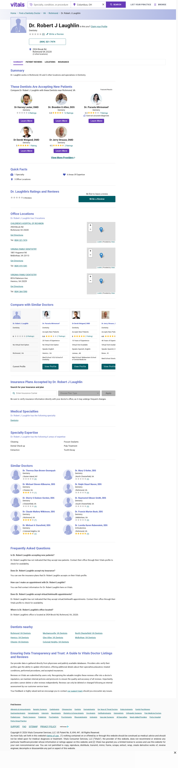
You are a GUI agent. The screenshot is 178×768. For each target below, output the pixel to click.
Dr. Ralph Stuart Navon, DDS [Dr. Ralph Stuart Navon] (88, 484)
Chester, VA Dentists (20, 642)
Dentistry (14, 420)
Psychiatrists (54, 717)
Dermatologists (89, 709)
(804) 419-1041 (20, 266)
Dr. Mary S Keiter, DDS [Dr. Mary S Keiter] (85, 470)
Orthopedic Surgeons (134, 713)
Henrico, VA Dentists (20, 637)
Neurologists (56, 713)
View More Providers (62, 157)
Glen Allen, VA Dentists (53, 637)
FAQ (24, 726)
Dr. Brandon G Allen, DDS (61, 107)
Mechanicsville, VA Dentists (55, 633)
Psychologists (66, 717)
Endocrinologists (126, 709)
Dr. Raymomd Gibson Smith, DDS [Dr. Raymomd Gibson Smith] (90, 498)
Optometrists (118, 713)
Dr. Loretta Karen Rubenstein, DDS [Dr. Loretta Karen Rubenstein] (91, 525)
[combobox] (49, 4)
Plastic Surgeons (29, 717)
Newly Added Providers (138, 717)
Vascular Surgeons (107, 717)
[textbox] (49, 4)
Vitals (113, 242)
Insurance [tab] (63, 62)
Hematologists (33, 713)
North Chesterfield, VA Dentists (89, 633)
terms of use (53, 735)
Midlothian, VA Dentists (85, 637)
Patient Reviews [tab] (34, 62)
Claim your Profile (99, 26)
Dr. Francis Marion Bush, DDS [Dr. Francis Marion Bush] (89, 512)
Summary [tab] (18, 62)
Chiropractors (67, 709)
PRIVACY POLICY (48, 726)
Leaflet (99, 242)
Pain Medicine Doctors (152, 713)
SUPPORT (15, 726)
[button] (101, 229)
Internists (45, 713)
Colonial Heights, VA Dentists (56, 642)
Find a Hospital (155, 717)
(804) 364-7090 (20, 291)
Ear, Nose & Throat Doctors (108, 709)
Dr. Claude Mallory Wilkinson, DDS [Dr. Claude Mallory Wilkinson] (39, 512)
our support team (75, 691)
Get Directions (17, 235)
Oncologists (90, 713)
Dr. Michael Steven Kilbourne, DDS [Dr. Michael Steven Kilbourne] (39, 484)
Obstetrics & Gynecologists (73, 713)
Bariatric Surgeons (40, 709)
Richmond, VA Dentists (21, 633)
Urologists (93, 717)
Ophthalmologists (104, 713)
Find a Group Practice (18, 721)
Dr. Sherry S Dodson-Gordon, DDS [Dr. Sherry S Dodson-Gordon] (38, 498)
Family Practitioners (142, 709)
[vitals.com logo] (18, 4)
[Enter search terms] (79, 393)
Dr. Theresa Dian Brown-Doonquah (39, 470)
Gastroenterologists (18, 713)
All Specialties (122, 717)
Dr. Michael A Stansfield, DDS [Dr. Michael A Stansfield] (36, 525)
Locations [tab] (50, 62)
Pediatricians (15, 717)
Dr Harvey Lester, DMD (26, 107)
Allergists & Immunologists (21, 709)
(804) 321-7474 (20, 240)
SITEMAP (33, 726)
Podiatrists (42, 717)
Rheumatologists (80, 717)
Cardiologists (54, 709)
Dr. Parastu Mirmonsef (96, 107)
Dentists (78, 709)
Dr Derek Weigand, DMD (26, 140)
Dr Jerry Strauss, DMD (61, 140)
